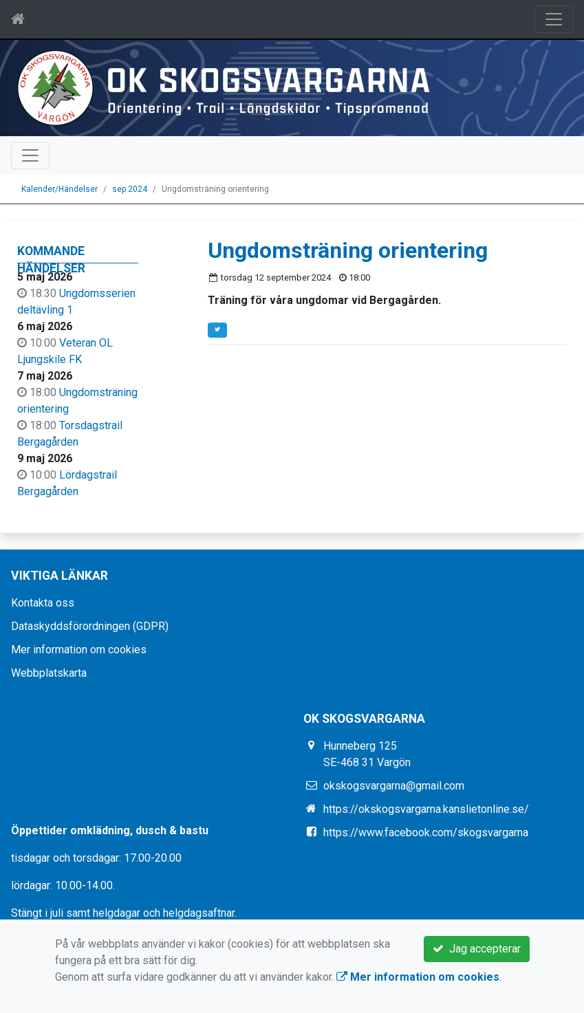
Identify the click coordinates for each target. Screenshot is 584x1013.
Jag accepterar (477, 948)
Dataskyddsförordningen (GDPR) (90, 626)
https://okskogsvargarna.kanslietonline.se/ (426, 809)
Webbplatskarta (49, 672)
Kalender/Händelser (59, 189)
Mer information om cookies (79, 649)
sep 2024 (129, 189)
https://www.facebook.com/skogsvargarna (425, 832)
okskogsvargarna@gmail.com (393, 785)
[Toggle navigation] (553, 19)
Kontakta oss (42, 602)
